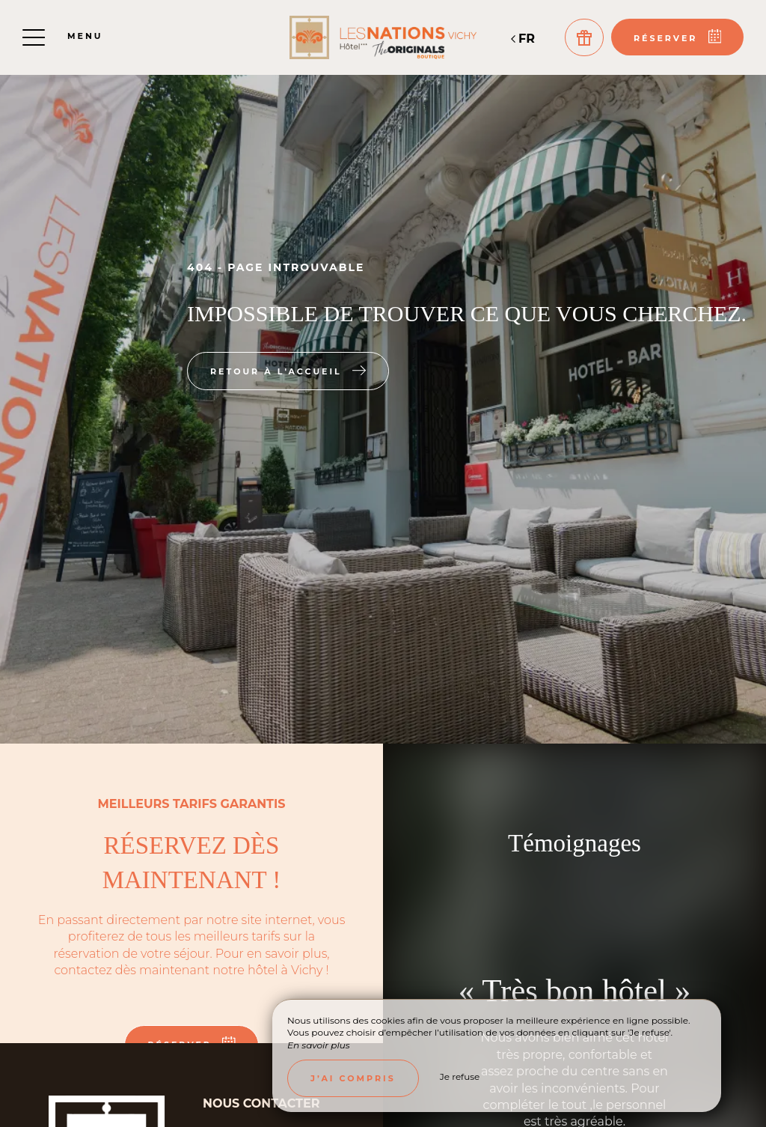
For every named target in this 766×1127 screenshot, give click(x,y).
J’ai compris (353, 1078)
